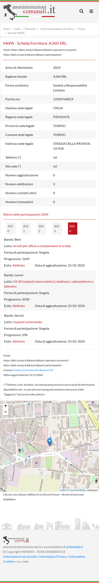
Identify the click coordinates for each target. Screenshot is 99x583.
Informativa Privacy (53, 556)
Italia (17, 29)
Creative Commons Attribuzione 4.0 (32, 370)
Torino (81, 29)
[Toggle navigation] (81, 11)
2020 (10, 228)
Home (6, 29)
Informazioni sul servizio (20, 556)
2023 (56, 228)
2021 (25, 228)
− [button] (5, 412)
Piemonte (30, 29)
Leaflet (62, 490)
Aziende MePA (16, 33)
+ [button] (5, 406)
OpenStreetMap (78, 490)
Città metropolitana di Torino (57, 29)
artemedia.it (74, 547)
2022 (41, 228)
